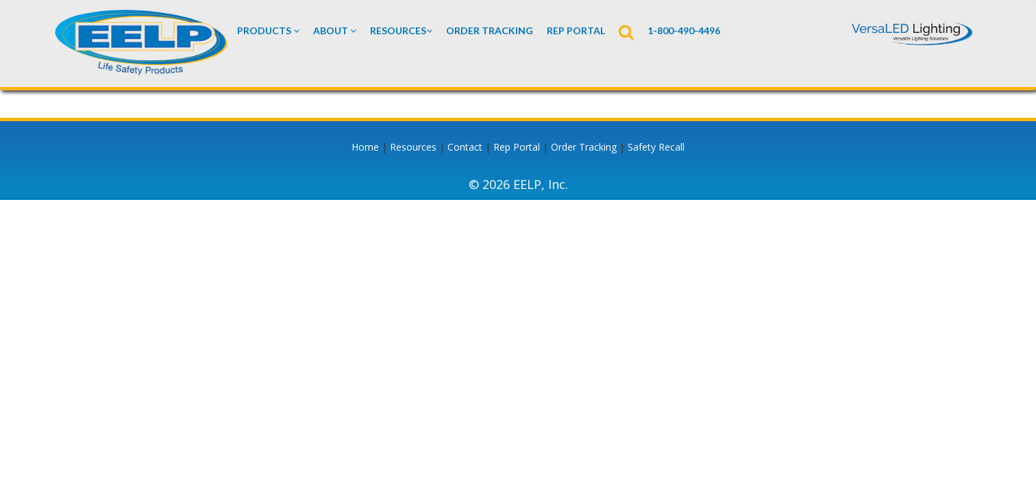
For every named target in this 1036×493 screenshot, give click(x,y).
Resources (401, 30)
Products (268, 30)
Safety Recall (656, 146)
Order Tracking (489, 30)
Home (365, 146)
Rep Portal (516, 146)
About (334, 30)
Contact (464, 146)
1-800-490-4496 (684, 30)
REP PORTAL (576, 30)
